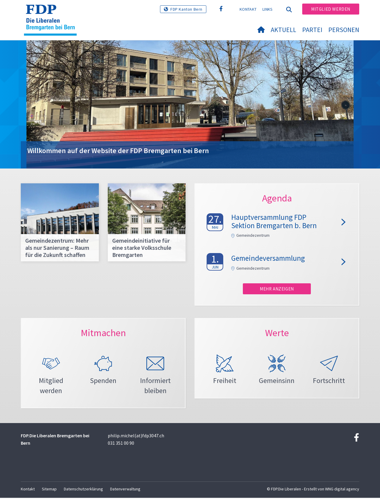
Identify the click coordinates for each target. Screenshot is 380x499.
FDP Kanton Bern (186, 9)
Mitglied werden (330, 9)
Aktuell (283, 30)
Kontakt (248, 9)
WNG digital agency (342, 490)
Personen (343, 30)
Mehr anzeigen (277, 289)
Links (267, 9)
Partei (312, 30)
